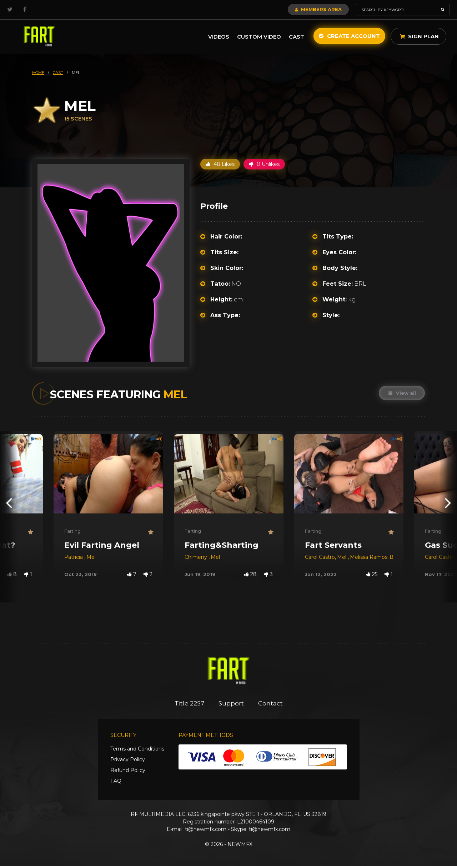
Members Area (318, 9)
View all (402, 393)
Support (231, 703)
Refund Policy (127, 770)
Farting (72, 531)
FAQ (115, 781)
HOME (38, 72)
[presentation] (9, 502)
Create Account (349, 36)
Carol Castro (320, 557)
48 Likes (220, 164)
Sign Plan (419, 36)
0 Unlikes (264, 164)
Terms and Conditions (137, 749)
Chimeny (197, 557)
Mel (91, 557)
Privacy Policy (127, 759)
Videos (218, 36)
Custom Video (259, 36)
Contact (270, 703)
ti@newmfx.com (205, 829)
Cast (296, 36)
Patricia (74, 557)
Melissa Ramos (368, 557)
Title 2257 (189, 703)
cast (58, 72)
